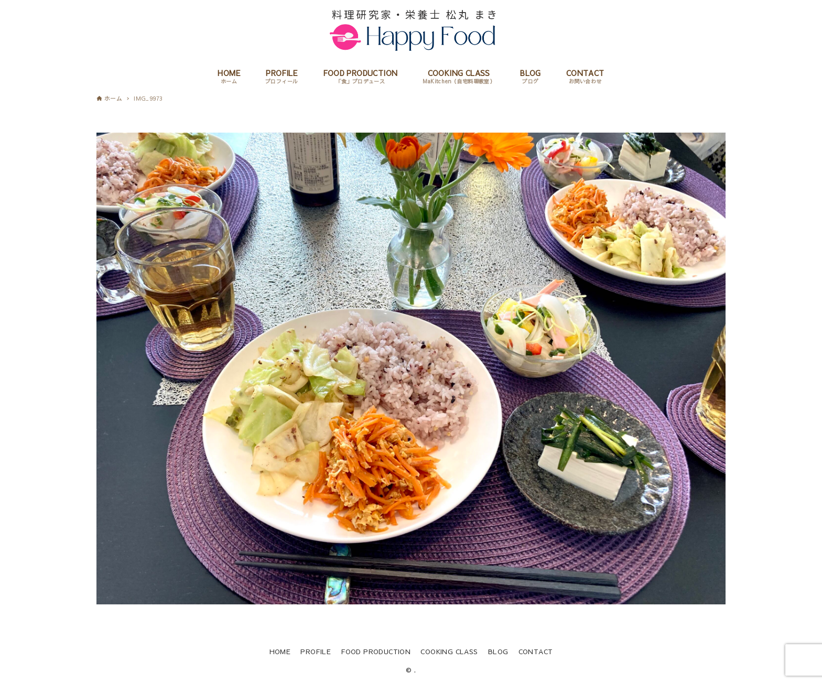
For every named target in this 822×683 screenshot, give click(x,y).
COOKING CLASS (449, 651)
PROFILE (315, 651)
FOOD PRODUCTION (375, 651)
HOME (280, 651)
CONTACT (535, 651)
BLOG (498, 651)
